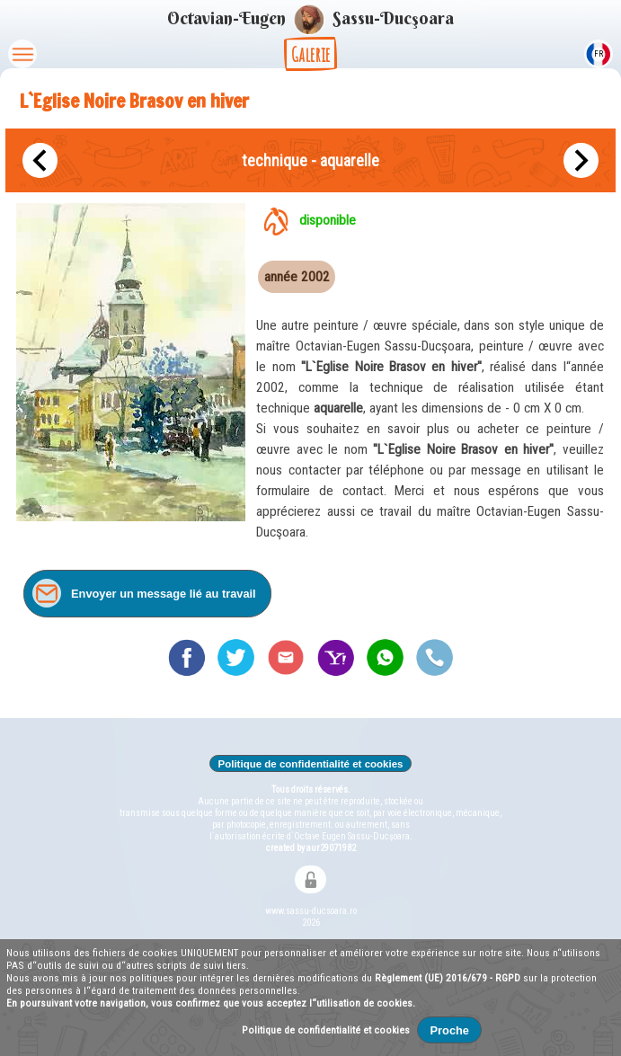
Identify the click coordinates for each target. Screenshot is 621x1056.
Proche (449, 1030)
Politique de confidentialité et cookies (310, 764)
